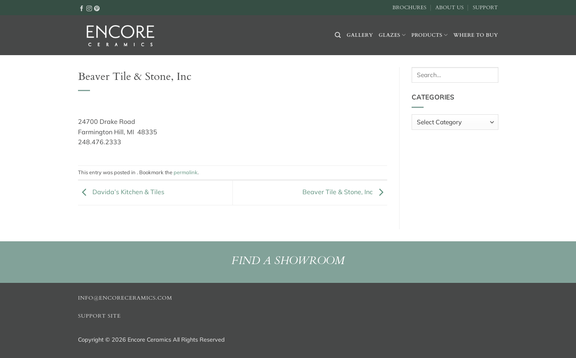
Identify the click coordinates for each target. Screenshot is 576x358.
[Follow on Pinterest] (97, 8)
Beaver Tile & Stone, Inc (344, 192)
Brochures (409, 7)
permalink (186, 172)
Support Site (99, 316)
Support (485, 7)
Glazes (392, 35)
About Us (449, 7)
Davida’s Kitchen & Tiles (121, 192)
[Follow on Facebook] (81, 8)
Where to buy (475, 35)
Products (429, 35)
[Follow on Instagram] (89, 8)
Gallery (360, 35)
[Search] (338, 35)
